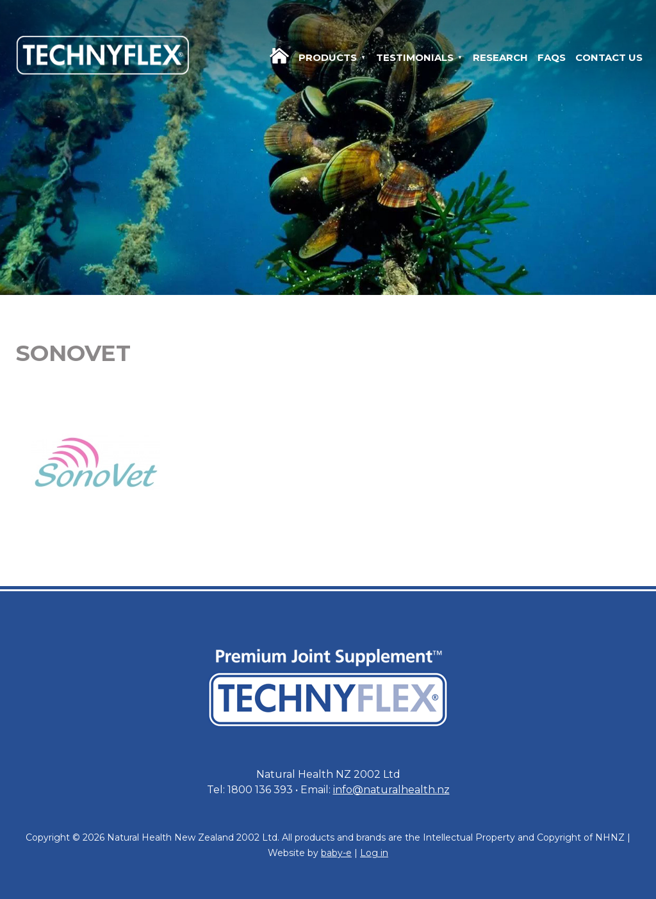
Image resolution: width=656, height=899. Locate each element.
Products (328, 57)
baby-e (336, 853)
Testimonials (415, 57)
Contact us (609, 57)
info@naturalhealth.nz (391, 790)
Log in (374, 853)
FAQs (551, 57)
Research (500, 57)
